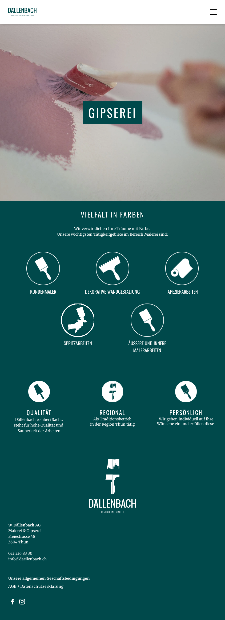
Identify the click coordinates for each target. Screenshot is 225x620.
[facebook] (12, 602)
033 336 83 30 (20, 553)
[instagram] (22, 602)
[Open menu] (213, 12)
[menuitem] (112, 586)
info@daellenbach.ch (27, 559)
